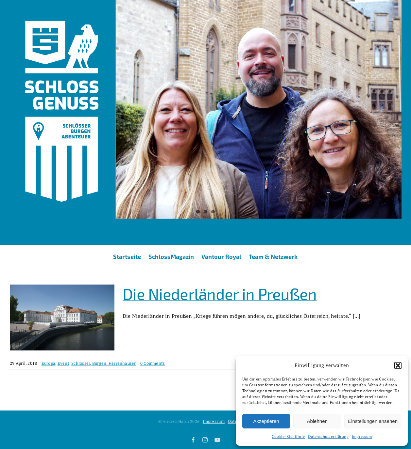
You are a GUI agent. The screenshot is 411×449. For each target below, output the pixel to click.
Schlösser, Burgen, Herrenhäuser (103, 363)
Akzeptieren (266, 421)
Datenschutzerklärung (328, 436)
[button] (398, 365)
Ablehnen (317, 421)
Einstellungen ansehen (373, 421)
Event (63, 363)
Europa (48, 363)
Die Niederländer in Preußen (220, 293)
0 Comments (152, 363)
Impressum (362, 436)
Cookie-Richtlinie (288, 436)
